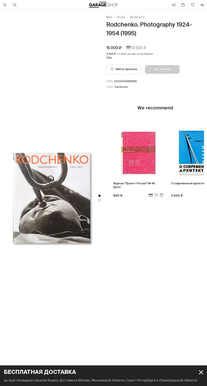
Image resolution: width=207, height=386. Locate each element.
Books (121, 17)
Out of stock (162, 69)
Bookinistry (137, 17)
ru (202, 5)
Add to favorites (124, 69)
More (109, 57)
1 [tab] (99, 196)
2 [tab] (99, 200)
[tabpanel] (52, 198)
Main (109, 17)
